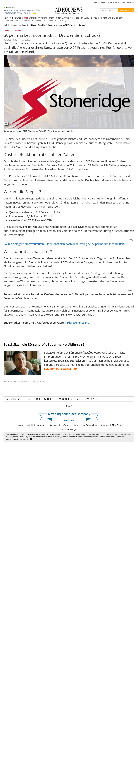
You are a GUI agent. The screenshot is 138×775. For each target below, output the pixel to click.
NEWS (6, 18)
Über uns (105, 425)
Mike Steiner (117, 425)
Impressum (41, 425)
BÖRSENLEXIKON (113, 2)
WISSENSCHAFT (76, 18)
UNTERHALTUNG (62, 18)
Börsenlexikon (13, 398)
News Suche (124, 10)
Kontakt (29, 425)
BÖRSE (25, 18)
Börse (33, 25)
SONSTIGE (120, 18)
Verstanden (24, 439)
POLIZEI (97, 18)
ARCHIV (96, 2)
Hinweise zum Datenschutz (85, 425)
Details (15, 439)
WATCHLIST (130, 2)
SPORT (51, 18)
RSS (123, 2)
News (20, 425)
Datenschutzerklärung (59, 425)
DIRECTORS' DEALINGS (56, 21)
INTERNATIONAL (108, 18)
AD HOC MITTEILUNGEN (11, 21)
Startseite (25, 25)
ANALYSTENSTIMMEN (27, 21)
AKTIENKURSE (15, 18)
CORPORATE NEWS (41, 21)
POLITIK (44, 18)
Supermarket (9, 31)
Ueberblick (41, 25)
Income (18, 31)
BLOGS (103, 2)
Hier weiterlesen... (78, 322)
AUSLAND (88, 18)
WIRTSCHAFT (34, 18)
